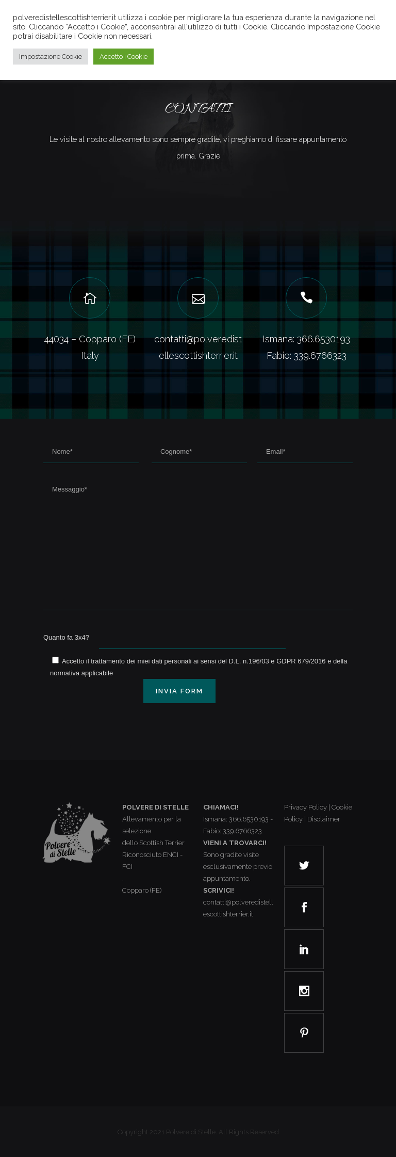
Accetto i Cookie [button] (123, 56)
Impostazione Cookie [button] (50, 56)
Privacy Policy (305, 807)
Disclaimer (323, 819)
